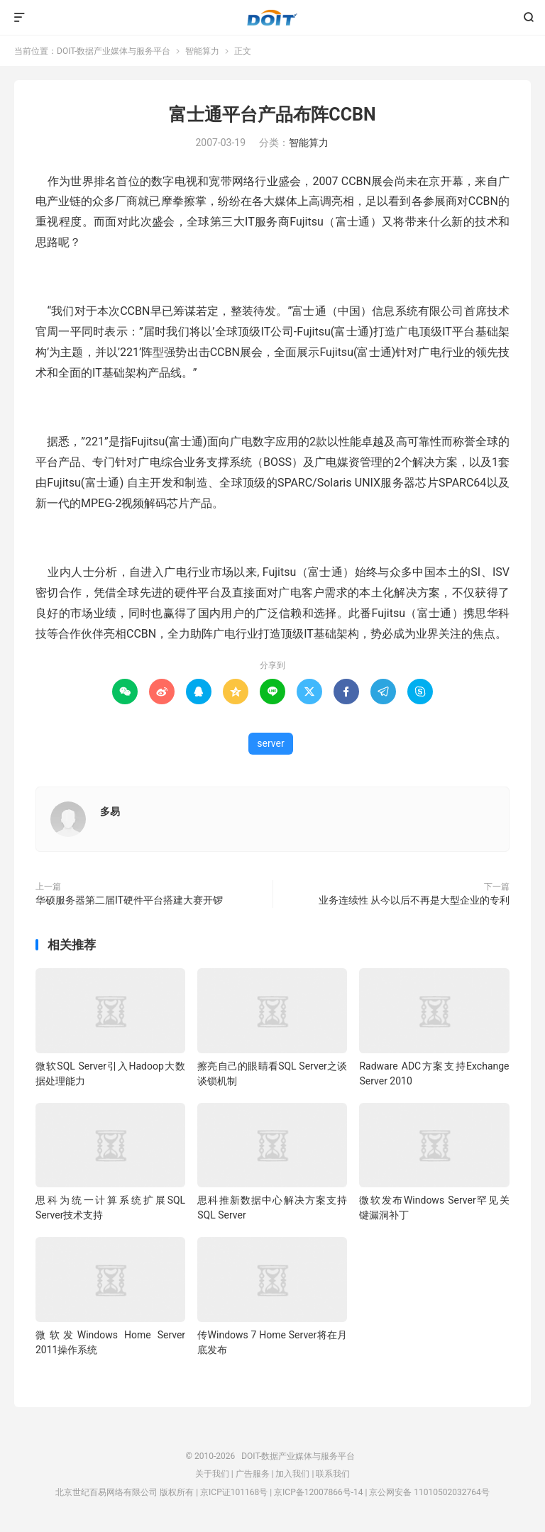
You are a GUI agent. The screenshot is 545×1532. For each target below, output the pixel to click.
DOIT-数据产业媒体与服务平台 (272, 17)
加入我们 (292, 1474)
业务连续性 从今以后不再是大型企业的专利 (414, 900)
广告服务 (253, 1474)
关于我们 (212, 1474)
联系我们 (333, 1474)
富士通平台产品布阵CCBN (272, 114)
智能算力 (202, 51)
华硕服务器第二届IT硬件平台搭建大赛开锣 (129, 900)
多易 (110, 811)
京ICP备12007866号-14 (318, 1492)
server (270, 743)
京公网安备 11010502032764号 (429, 1492)
